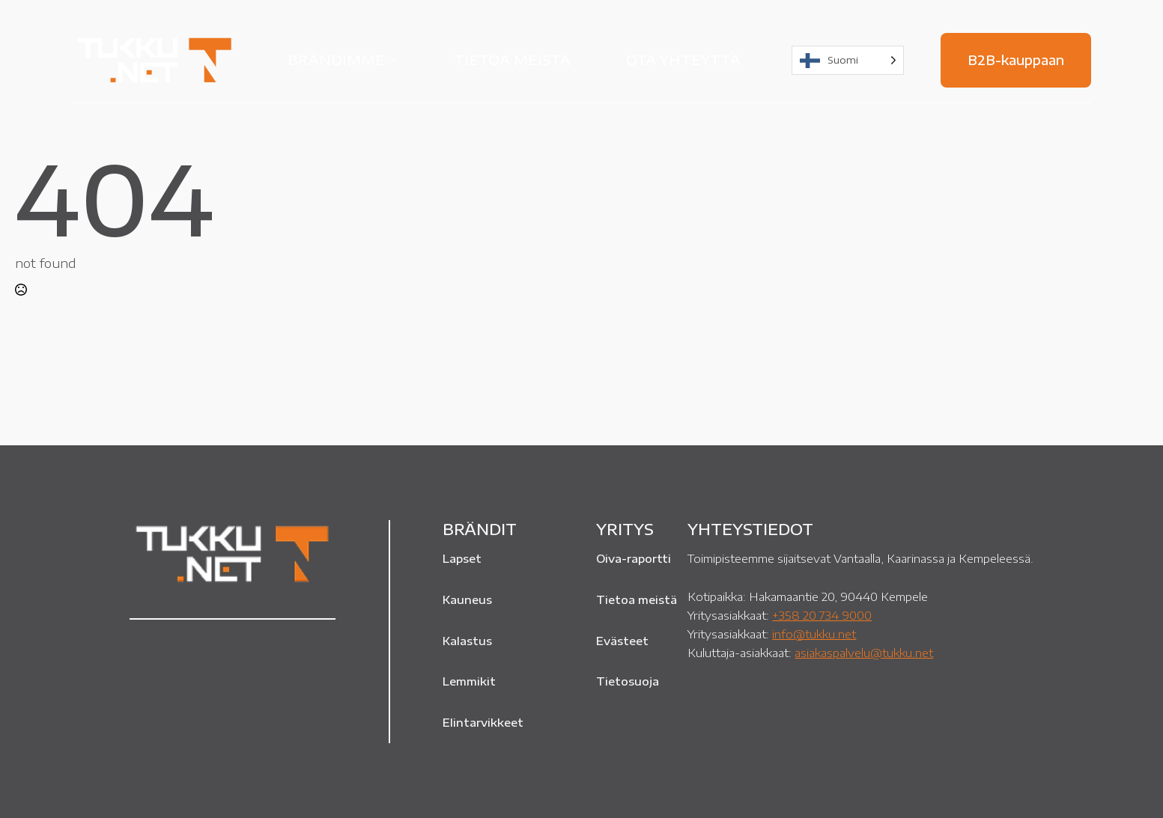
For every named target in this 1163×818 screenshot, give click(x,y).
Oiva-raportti (633, 558)
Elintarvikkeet (483, 722)
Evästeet (622, 640)
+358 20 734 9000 (822, 615)
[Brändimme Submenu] (399, 60)
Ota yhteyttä (683, 59)
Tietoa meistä (512, 59)
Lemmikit (469, 681)
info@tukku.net (814, 633)
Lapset (462, 558)
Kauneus (467, 599)
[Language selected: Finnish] (848, 60)
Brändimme (336, 59)
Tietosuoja (627, 681)
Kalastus (467, 640)
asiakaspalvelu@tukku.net (864, 652)
